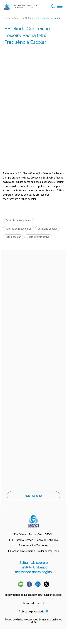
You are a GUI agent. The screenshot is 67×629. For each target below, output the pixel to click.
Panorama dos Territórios (33, 545)
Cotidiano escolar (47, 228)
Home (7, 18)
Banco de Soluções (25, 18)
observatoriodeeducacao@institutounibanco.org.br (33, 595)
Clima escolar (13, 236)
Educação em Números (21, 551)
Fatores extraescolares (18, 228)
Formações (35, 534)
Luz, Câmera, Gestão (21, 540)
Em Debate (20, 534)
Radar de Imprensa (48, 551)
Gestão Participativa (38, 236)
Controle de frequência (18, 220)
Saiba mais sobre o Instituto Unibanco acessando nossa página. (33, 567)
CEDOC (49, 534)
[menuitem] (20, 534)
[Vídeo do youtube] (33, 78)
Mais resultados (34, 495)
